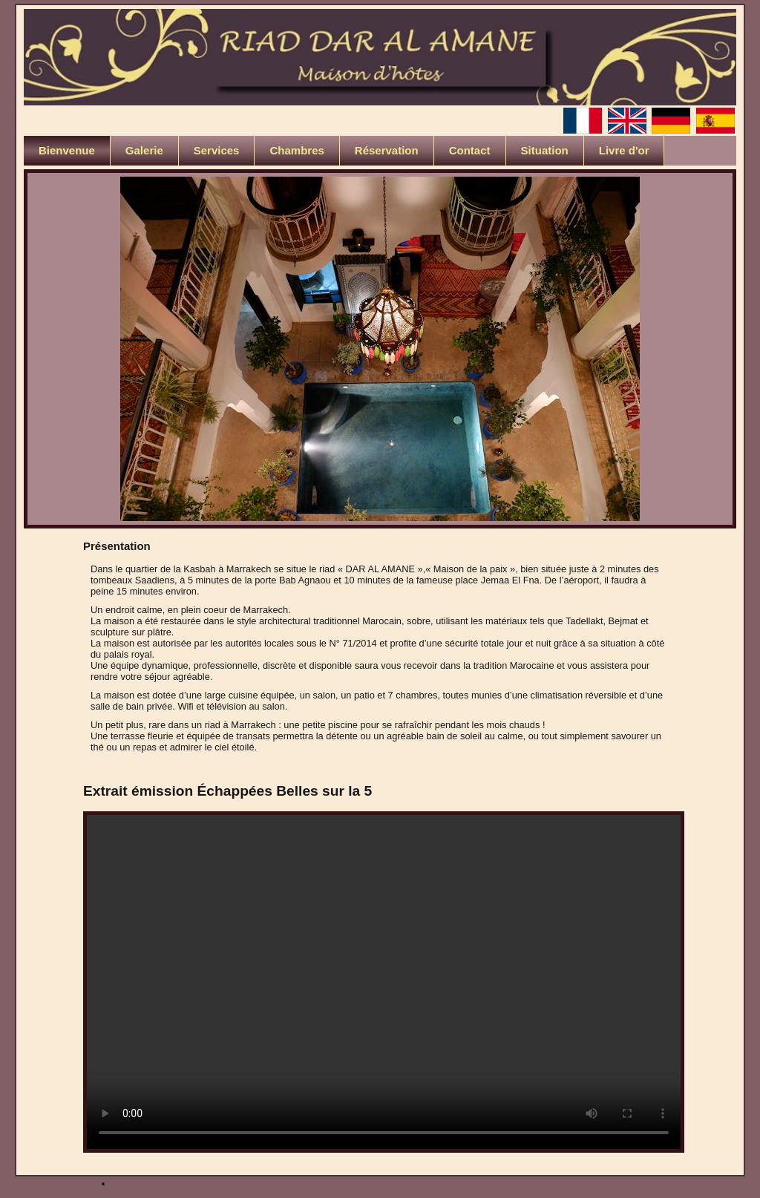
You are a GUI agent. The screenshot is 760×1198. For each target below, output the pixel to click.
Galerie (144, 150)
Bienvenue (67, 150)
